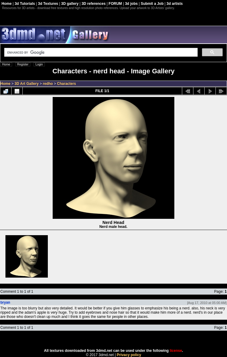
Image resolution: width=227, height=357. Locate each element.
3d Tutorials (25, 4)
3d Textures (48, 4)
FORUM (115, 4)
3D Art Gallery (27, 84)
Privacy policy (129, 355)
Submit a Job (152, 4)
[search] (100, 52)
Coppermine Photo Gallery (121, 339)
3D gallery (69, 4)
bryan (5, 302)
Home (7, 4)
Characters (66, 84)
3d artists (174, 4)
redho (48, 84)
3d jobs (131, 4)
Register (22, 64)
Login (39, 64)
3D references (93, 4)
